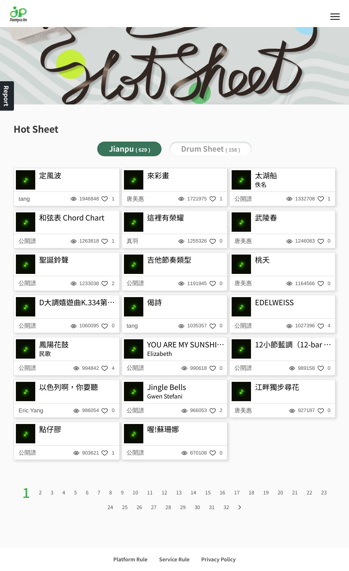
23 (324, 492)
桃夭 (262, 260)
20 (280, 492)
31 (212, 507)
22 (309, 492)
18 (251, 492)
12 (164, 492)
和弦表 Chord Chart (71, 217)
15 (207, 492)
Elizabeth (159, 354)
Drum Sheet (210, 149)
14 (193, 492)
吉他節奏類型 (169, 260)
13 (179, 492)
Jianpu (129, 149)
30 (197, 507)
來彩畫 (158, 175)
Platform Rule (130, 559)
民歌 (45, 354)
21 (294, 492)
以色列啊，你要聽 (68, 387)
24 (110, 507)
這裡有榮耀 (165, 217)
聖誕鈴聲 (54, 260)
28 (168, 507)
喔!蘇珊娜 (163, 429)
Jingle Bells (166, 387)
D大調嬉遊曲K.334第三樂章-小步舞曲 (78, 302)
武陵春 (266, 217)
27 (153, 507)
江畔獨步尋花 (277, 387)
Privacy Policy (218, 559)
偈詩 (154, 302)
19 (265, 492)
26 (139, 507)
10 (135, 492)
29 (183, 507)
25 (124, 507)
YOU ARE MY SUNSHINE (186, 344)
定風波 (50, 175)
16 (222, 492)
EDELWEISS (274, 302)
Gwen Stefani (164, 396)
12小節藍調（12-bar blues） (294, 344)
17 (236, 492)
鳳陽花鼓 (54, 344)
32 (226, 507)
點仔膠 (50, 429)
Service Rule (174, 559)
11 (150, 492)
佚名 (260, 185)
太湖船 (266, 175)
